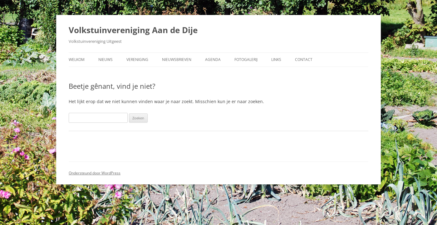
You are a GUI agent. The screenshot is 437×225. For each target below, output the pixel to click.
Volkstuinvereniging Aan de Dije (133, 30)
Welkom (77, 59)
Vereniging (137, 59)
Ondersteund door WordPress (94, 173)
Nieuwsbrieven (176, 59)
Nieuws (105, 59)
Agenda (213, 59)
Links (276, 59)
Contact (303, 59)
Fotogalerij (246, 59)
